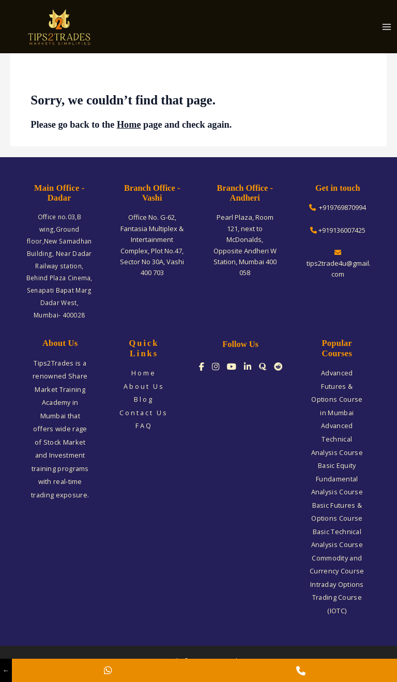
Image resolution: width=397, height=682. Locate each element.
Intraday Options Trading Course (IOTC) (337, 597)
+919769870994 (337, 207)
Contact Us (143, 412)
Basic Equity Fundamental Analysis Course (337, 478)
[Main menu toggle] (387, 26)
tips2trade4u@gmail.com (338, 264)
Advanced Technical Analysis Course (337, 439)
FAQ (143, 425)
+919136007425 (337, 230)
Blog (144, 399)
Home (129, 124)
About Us (144, 386)
